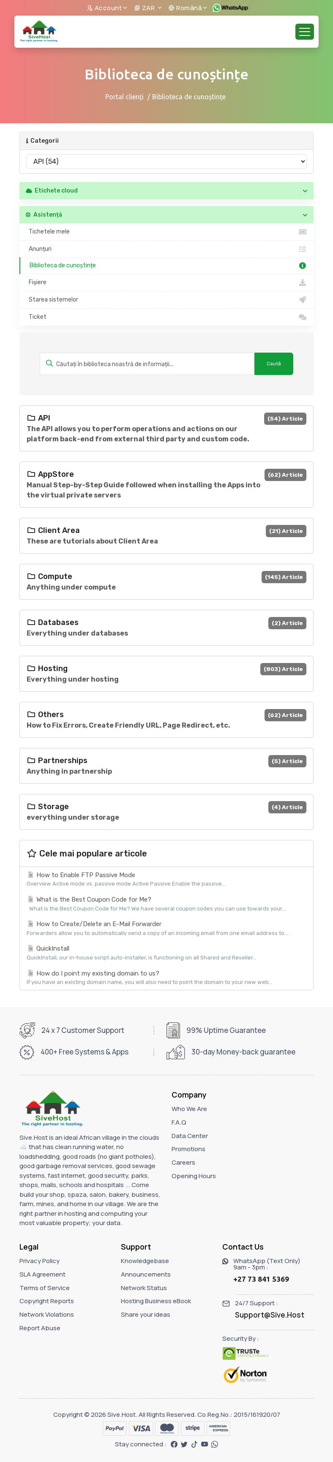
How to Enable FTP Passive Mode (166, 879)
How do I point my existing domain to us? (166, 978)
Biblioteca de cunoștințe (167, 266)
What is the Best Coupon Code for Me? (166, 904)
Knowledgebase (145, 1260)
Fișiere (166, 282)
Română (185, 7)
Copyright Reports (46, 1300)
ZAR (145, 7)
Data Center (190, 1135)
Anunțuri (166, 249)
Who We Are (189, 1108)
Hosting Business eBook (156, 1300)
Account (104, 7)
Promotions (188, 1148)
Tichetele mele (166, 232)
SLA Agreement (42, 1274)
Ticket (166, 317)
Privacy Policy (39, 1260)
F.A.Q (179, 1122)
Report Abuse (39, 1327)
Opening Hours (194, 1175)
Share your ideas (145, 1314)
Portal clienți (124, 97)
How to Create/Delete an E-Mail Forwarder (166, 928)
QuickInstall (166, 953)
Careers (183, 1162)
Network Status (144, 1287)
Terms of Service (44, 1287)
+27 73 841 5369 (261, 1279)
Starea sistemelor (166, 300)
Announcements (146, 1274)
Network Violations (46, 1314)
